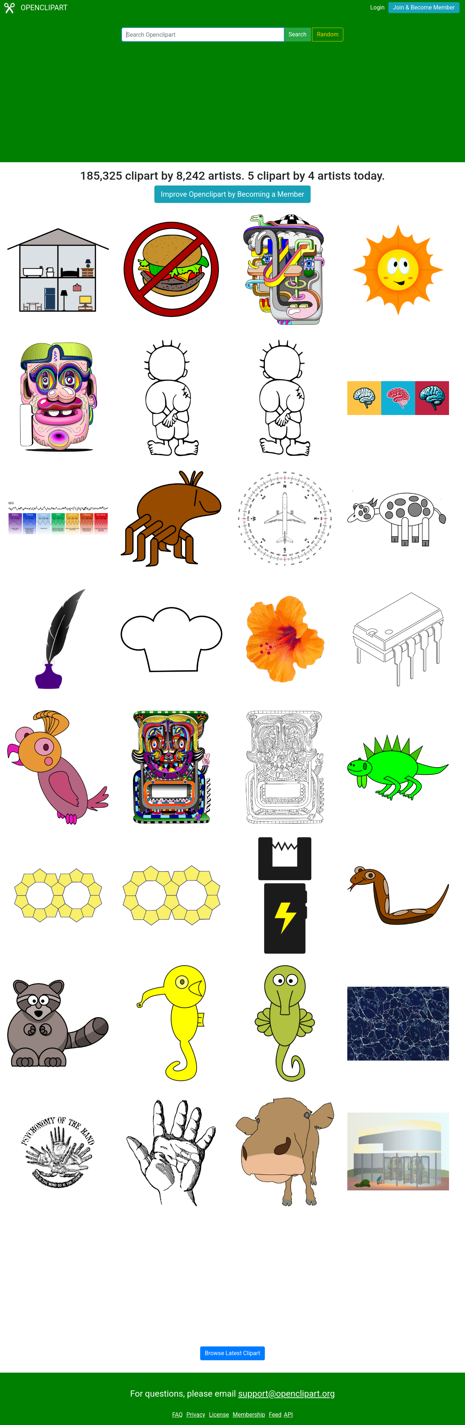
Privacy (195, 1414)
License (219, 1414)
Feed (275, 1414)
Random (328, 34)
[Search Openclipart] (203, 34)
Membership (248, 1414)
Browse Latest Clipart (232, 1353)
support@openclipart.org (286, 1394)
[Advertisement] (232, 102)
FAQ (177, 1414)
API (288, 1414)
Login (377, 7)
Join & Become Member (424, 7)
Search (297, 34)
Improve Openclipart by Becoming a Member (232, 194)
